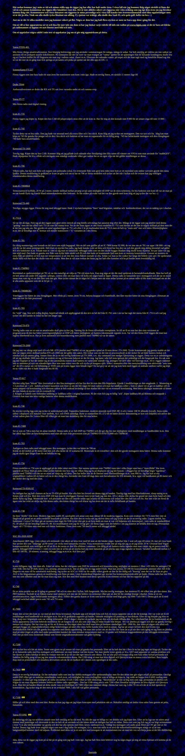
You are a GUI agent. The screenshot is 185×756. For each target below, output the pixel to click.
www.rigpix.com (138, 25)
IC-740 (16, 586)
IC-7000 (16, 609)
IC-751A (17, 218)
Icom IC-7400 (19, 426)
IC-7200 (16, 644)
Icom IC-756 (19, 463)
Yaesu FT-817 (19, 378)
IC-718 (16, 561)
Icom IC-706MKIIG (22, 291)
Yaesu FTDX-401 (21, 47)
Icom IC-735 (19, 114)
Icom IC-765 (19, 308)
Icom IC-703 (19, 443)
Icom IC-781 (19, 240)
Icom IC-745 (19, 128)
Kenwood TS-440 (21, 203)
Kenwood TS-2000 (21, 345)
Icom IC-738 (19, 511)
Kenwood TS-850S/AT (23, 488)
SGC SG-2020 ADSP (23, 536)
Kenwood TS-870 (21, 325)
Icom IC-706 (19, 166)
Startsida (92, 752)
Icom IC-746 (19, 406)
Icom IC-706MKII (21, 186)
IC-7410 (16, 669)
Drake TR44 (18, 84)
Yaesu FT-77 (18, 99)
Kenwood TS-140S (21, 148)
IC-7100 (16, 697)
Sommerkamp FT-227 (23, 69)
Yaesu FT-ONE (20, 715)
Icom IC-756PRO (21, 268)
